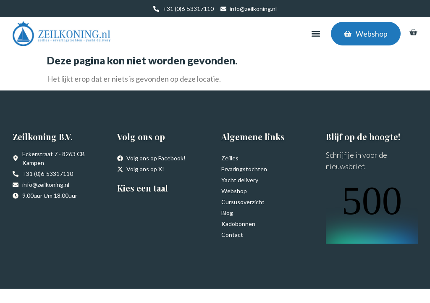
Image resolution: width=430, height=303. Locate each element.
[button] (315, 34)
